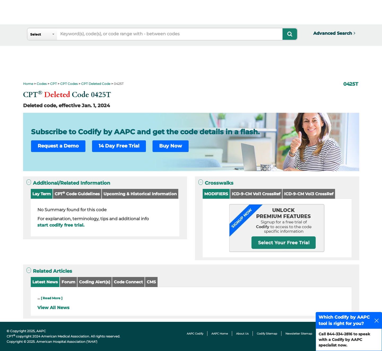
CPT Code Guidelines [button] (77, 193)
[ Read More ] (51, 298)
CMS (151, 281)
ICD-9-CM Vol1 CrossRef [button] (256, 193)
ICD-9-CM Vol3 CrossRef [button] (308, 193)
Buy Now (170, 146)
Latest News (45, 281)
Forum (68, 281)
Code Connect (128, 281)
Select (35, 34)
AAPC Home (219, 333)
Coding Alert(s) (94, 281)
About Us (242, 333)
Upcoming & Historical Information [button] (140, 193)
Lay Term (41, 193)
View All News (53, 307)
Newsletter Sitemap (298, 333)
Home (28, 84)
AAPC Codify (195, 333)
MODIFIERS (216, 193)
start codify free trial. (60, 225)
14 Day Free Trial (119, 146)
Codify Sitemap (267, 333)
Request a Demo (58, 146)
